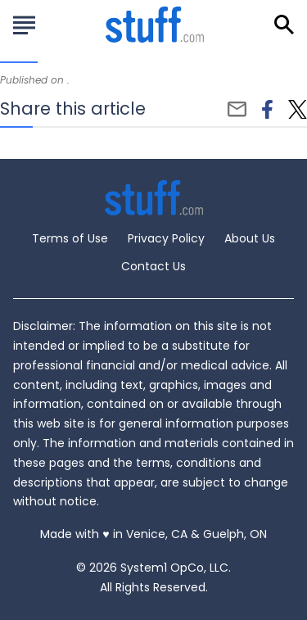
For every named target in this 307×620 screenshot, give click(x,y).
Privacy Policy (166, 238)
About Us (249, 238)
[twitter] (297, 110)
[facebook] (267, 110)
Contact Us (153, 266)
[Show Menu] (24, 23)
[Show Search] (284, 24)
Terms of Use (70, 238)
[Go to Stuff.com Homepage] (155, 24)
